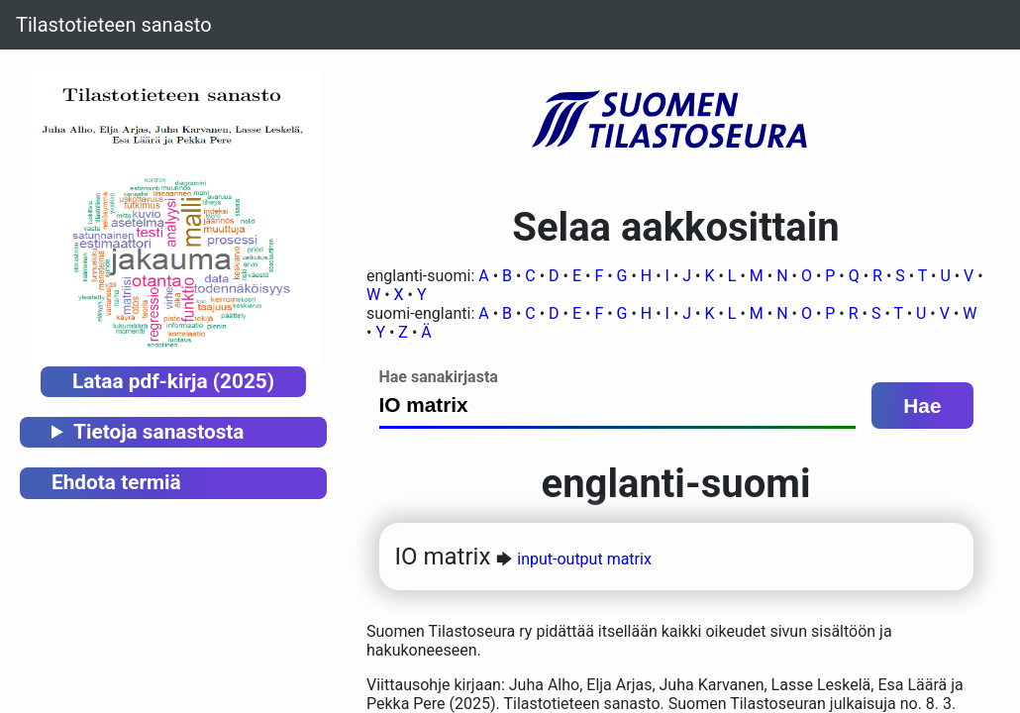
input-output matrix (584, 559)
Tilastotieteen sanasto (114, 25)
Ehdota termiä (116, 482)
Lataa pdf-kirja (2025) (173, 381)
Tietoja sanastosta (158, 432)
